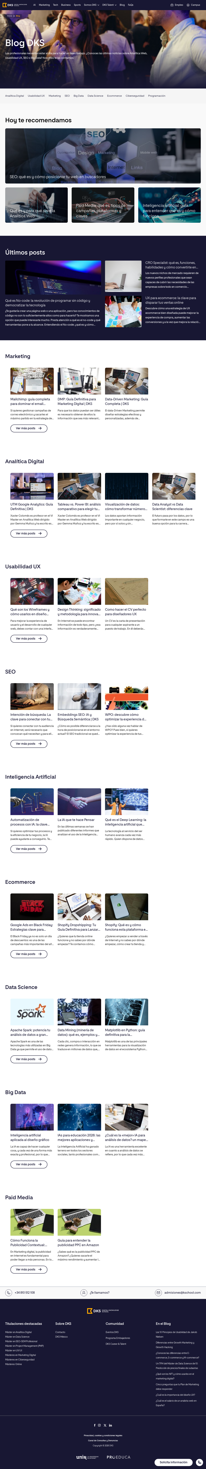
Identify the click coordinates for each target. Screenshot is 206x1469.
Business (66, 5)
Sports (77, 5)
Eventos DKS (112, 1332)
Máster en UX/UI (13, 1350)
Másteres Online (13, 1364)
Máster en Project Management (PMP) (24, 1346)
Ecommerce (114, 96)
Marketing (44, 5)
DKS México (61, 1337)
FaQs (130, 5)
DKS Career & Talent (116, 1344)
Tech (55, 5)
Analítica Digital (14, 96)
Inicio (9, 16)
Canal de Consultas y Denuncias (103, 1441)
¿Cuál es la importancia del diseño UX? (175, 1395)
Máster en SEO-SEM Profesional (21, 1341)
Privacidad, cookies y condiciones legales (103, 1436)
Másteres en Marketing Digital (20, 1355)
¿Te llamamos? (94, 1292)
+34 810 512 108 (20, 1292)
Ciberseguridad (135, 96)
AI (34, 5)
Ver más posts (29, 428)
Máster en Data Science (17, 1337)
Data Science (95, 96)
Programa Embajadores (118, 1338)
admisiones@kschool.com (178, 1292)
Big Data (79, 96)
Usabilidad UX (36, 96)
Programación (156, 96)
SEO (67, 96)
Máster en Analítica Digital (18, 1332)
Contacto (60, 1332)
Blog (122, 5)
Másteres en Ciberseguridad (20, 1360)
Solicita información (173, 1462)
